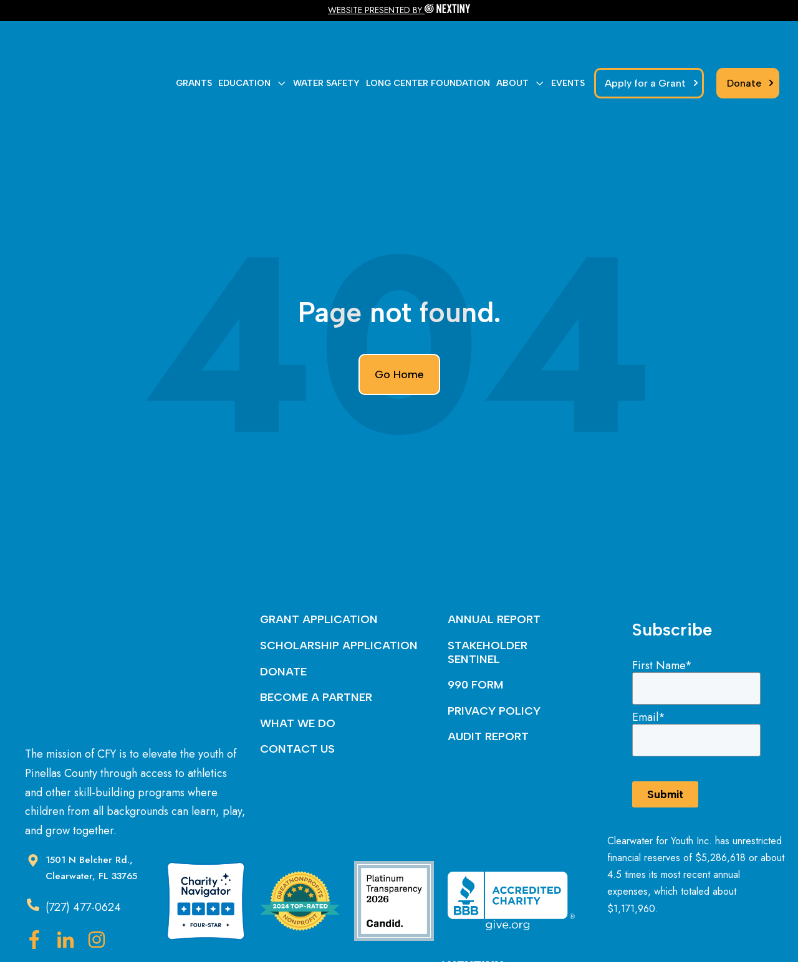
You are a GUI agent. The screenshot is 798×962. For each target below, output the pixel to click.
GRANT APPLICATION (319, 562)
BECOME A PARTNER (316, 640)
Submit (665, 736)
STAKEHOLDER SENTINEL (487, 595)
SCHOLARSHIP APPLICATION (339, 588)
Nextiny (441, 929)
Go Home (399, 317)
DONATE (283, 614)
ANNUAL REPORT (494, 562)
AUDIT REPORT (488, 679)
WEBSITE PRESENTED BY (376, 10)
